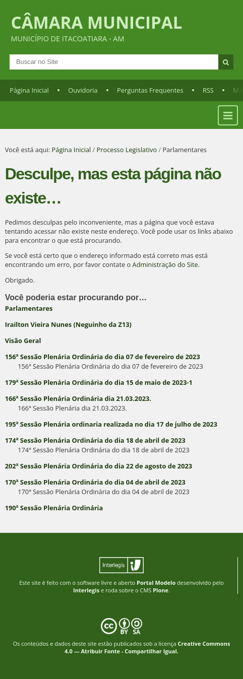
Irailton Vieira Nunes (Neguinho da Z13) (68, 324)
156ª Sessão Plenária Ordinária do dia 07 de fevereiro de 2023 (102, 356)
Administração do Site (165, 264)
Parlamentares (29, 308)
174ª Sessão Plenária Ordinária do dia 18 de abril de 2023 (95, 440)
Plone (160, 590)
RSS (208, 90)
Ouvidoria (83, 90)
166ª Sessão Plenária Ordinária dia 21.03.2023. (78, 398)
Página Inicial (29, 90)
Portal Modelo (156, 582)
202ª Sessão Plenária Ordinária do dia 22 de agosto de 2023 (98, 465)
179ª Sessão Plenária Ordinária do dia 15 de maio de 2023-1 (99, 382)
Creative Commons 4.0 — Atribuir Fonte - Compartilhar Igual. (147, 647)
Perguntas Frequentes (150, 90)
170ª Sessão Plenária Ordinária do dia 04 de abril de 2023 (95, 482)
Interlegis (86, 590)
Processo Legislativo (127, 149)
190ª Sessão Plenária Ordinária (54, 507)
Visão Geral (23, 340)
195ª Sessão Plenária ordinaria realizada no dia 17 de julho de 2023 (111, 424)
